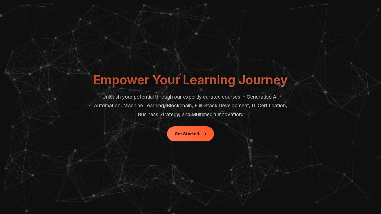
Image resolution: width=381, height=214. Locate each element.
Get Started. (190, 133)
